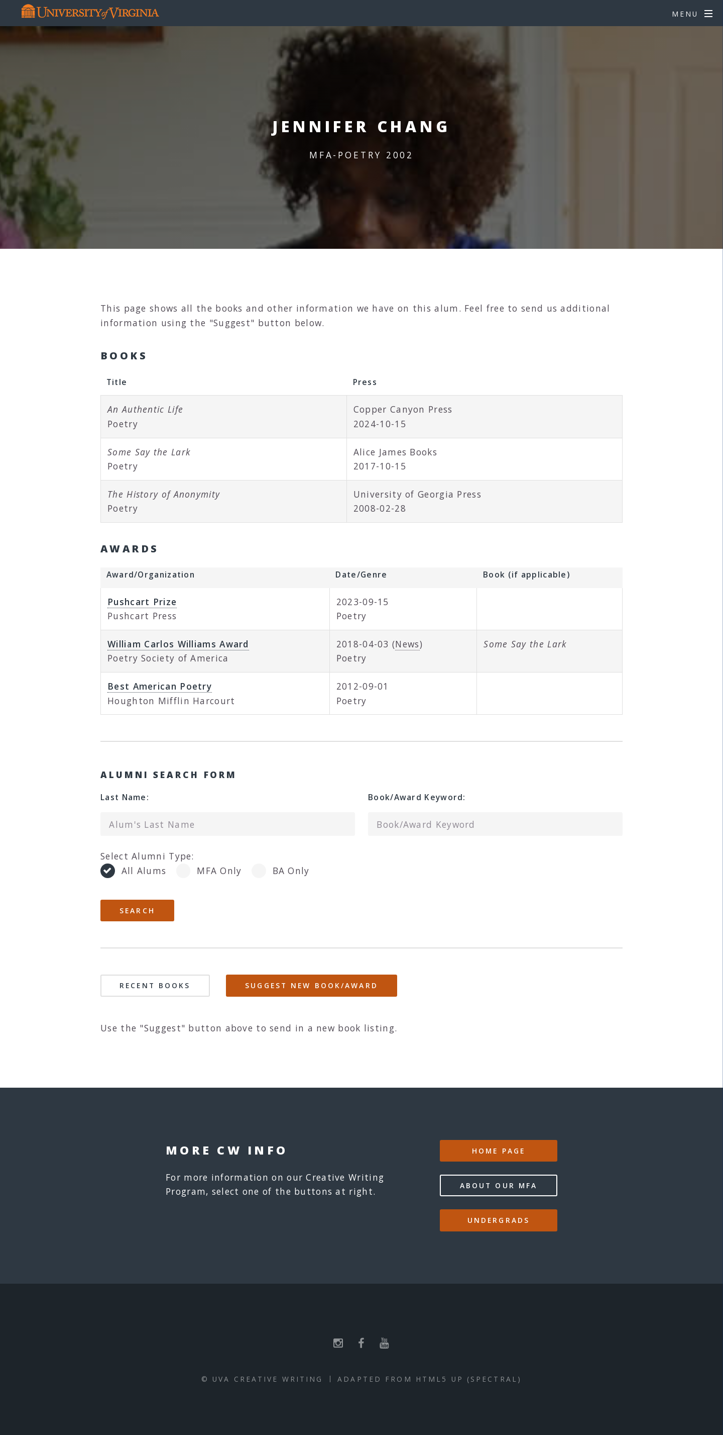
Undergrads (498, 1220)
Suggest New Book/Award (311, 985)
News (407, 644)
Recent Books (154, 985)
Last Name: (124, 797)
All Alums (144, 871)
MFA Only (219, 871)
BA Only (291, 871)
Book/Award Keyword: (417, 797)
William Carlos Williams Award (178, 644)
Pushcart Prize (142, 602)
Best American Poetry (159, 686)
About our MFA (499, 1185)
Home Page (498, 1151)
